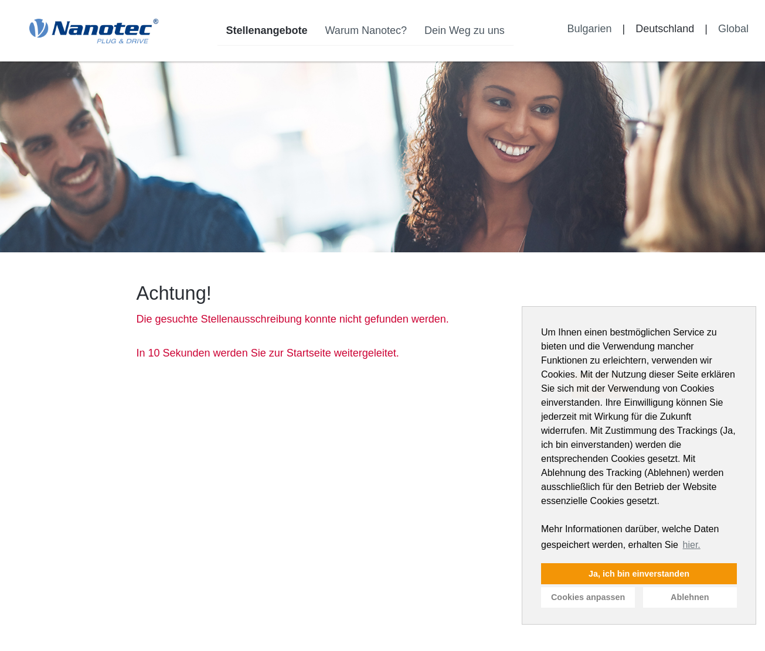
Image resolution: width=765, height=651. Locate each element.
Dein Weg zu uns (464, 30)
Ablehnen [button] (690, 597)
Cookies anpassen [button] (588, 597)
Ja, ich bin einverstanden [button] (639, 573)
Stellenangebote (267, 30)
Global (733, 29)
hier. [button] (692, 545)
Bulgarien (589, 29)
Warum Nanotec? (366, 30)
